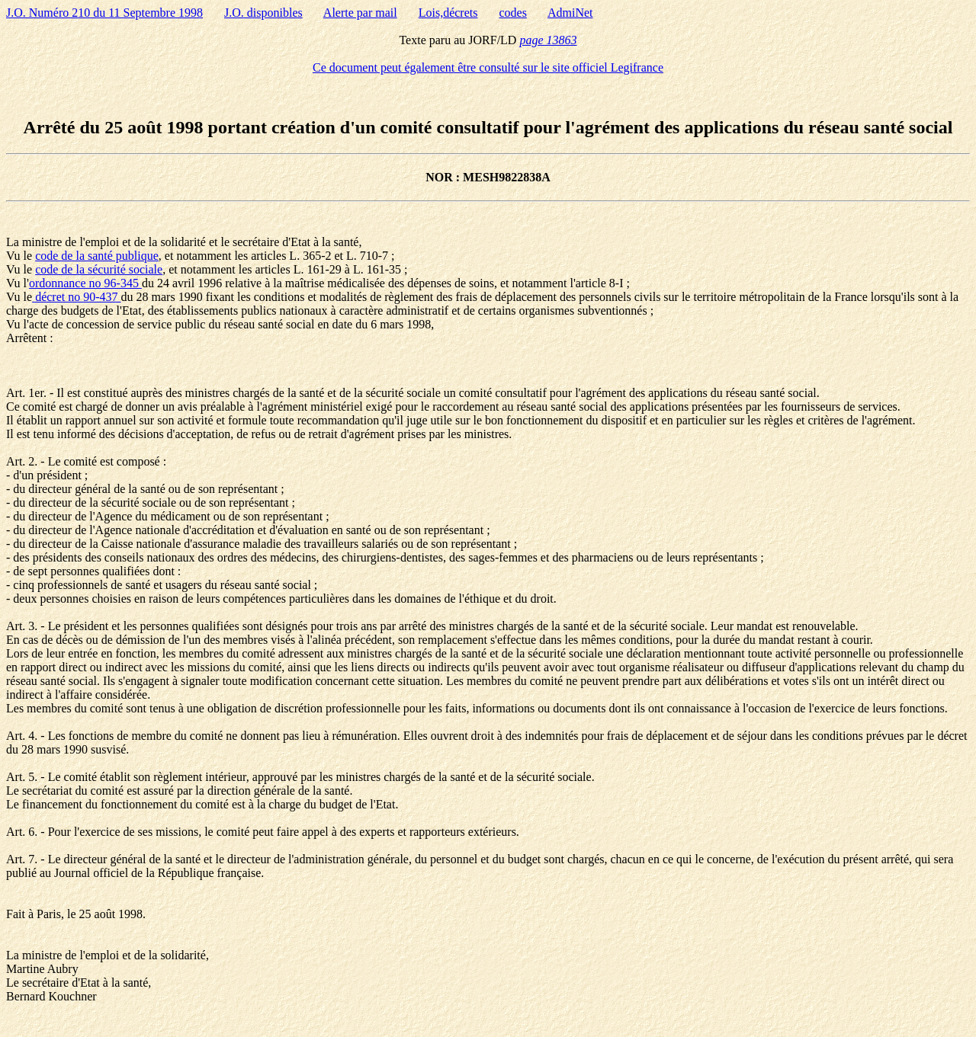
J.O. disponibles (263, 12)
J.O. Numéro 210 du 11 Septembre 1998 (104, 12)
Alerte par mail (360, 12)
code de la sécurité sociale (98, 269)
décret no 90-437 (76, 296)
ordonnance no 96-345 (85, 283)
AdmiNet (570, 12)
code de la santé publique (97, 255)
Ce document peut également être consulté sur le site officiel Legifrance (488, 67)
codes (512, 12)
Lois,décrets (448, 12)
